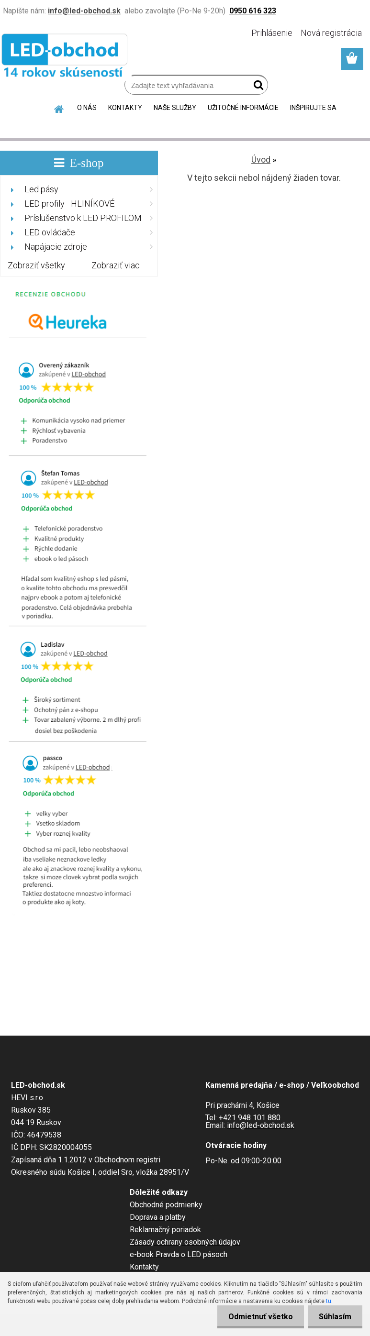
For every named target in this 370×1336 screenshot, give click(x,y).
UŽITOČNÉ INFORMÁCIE (243, 107)
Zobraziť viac (115, 265)
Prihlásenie (271, 33)
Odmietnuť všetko (257, 1316)
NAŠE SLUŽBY (175, 107)
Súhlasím (334, 1316)
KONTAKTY (125, 107)
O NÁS (87, 107)
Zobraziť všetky (36, 265)
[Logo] (66, 57)
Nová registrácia (331, 33)
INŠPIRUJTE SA (313, 107)
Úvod (260, 160)
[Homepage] (59, 108)
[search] (257, 87)
